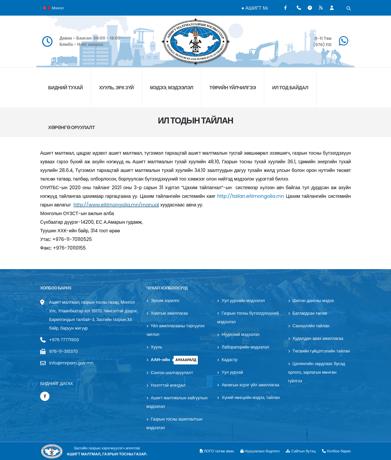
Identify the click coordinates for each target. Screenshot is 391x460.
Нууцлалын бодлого (259, 451)
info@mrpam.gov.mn (71, 363)
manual (150, 204)
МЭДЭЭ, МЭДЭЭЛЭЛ (171, 87)
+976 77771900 (64, 340)
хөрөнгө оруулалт (71, 127)
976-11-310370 (63, 351)
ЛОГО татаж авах (217, 451)
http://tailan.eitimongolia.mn (250, 196)
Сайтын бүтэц (301, 451)
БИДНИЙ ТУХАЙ (65, 87)
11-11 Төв (323, 38)
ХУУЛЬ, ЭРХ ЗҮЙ (116, 87)
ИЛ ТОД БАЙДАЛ (290, 87)
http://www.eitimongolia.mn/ (107, 204)
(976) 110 (322, 44)
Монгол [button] (53, 7)
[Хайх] (349, 8)
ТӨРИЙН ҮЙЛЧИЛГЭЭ (232, 87)
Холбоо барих (336, 451)
